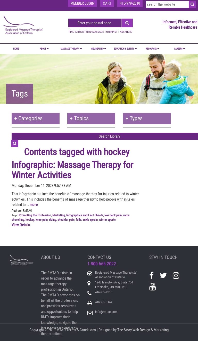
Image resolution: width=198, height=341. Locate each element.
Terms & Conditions (81, 330)
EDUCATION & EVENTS (125, 48)
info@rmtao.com (106, 312)
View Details (21, 225)
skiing (52, 219)
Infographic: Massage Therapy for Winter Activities (72, 170)
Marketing (58, 215)
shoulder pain (66, 219)
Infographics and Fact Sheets (84, 215)
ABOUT (44, 48)
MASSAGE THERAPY (71, 48)
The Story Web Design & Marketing (143, 330)
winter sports (107, 219)
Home (16, 48)
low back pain (113, 215)
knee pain (42, 219)
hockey (30, 219)
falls (78, 219)
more (34, 204)
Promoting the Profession (35, 215)
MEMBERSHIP (98, 48)
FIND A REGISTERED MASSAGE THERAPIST (93, 32)
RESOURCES (152, 48)
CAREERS (179, 48)
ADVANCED (126, 32)
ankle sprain (90, 219)
